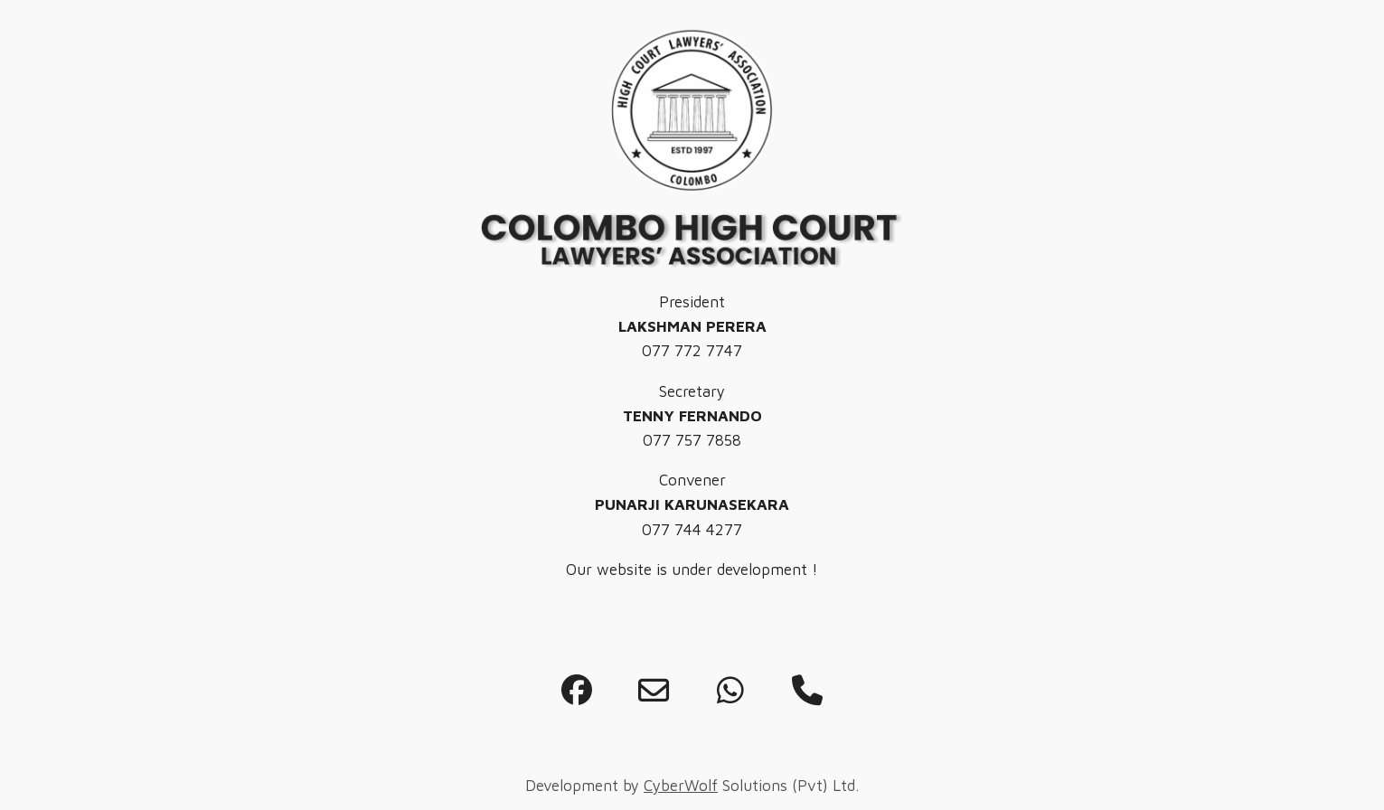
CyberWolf (681, 786)
